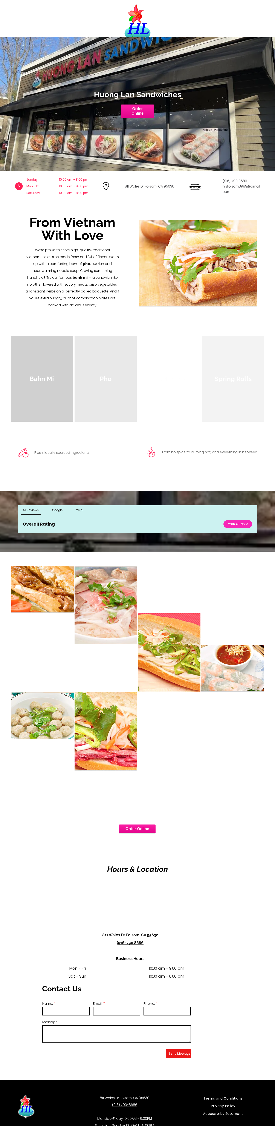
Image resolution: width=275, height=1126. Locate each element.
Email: (97, 994)
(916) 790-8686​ (124, 1095)
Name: (47, 994)
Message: (50, 1012)
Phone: (149, 994)
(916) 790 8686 (130, 933)
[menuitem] (223, 1089)
